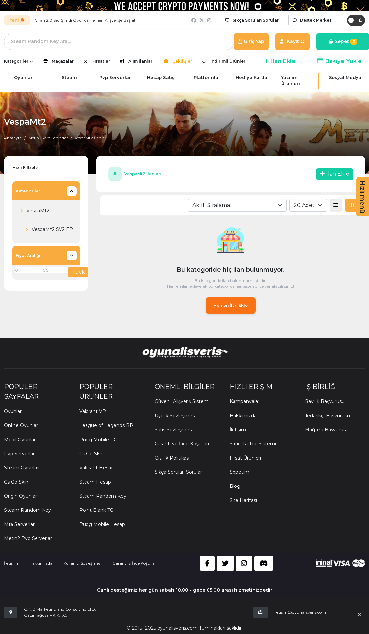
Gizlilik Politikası (172, 458)
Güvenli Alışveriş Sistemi (182, 401)
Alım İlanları (141, 61)
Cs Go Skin (16, 482)
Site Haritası (243, 500)
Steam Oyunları (21, 468)
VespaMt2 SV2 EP (47, 230)
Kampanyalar (244, 401)
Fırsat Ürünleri (245, 458)
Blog (235, 486)
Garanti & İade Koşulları (134, 563)
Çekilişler (182, 61)
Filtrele (78, 272)
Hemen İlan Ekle (230, 305)
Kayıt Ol (293, 41)
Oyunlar (13, 411)
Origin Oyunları (21, 496)
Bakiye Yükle (339, 61)
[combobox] (237, 205)
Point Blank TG (96, 510)
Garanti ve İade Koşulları (182, 444)
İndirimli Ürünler (227, 61)
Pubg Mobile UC (98, 439)
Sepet (342, 41)
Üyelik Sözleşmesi (175, 416)
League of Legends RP (106, 425)
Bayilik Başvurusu (325, 401)
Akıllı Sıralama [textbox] (211, 205)
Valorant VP (92, 411)
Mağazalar (63, 61)
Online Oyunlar (21, 425)
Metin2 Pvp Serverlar (48, 137)
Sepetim (239, 472)
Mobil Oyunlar (20, 439)
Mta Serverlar (19, 524)
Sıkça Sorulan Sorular (178, 472)
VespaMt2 (32, 211)
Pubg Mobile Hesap (102, 524)
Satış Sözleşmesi (174, 430)
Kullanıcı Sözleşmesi (82, 563)
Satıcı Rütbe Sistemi (253, 444)
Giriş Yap (251, 41)
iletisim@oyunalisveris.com (300, 612)
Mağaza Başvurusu (327, 430)
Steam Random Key (27, 510)
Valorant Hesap (96, 468)
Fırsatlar (101, 61)
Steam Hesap (95, 482)
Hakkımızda (243, 416)
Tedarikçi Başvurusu (327, 416)
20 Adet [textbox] (304, 205)
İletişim (238, 430)
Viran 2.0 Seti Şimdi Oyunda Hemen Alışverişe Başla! (85, 20)
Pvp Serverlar (19, 454)
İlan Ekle (279, 61)
